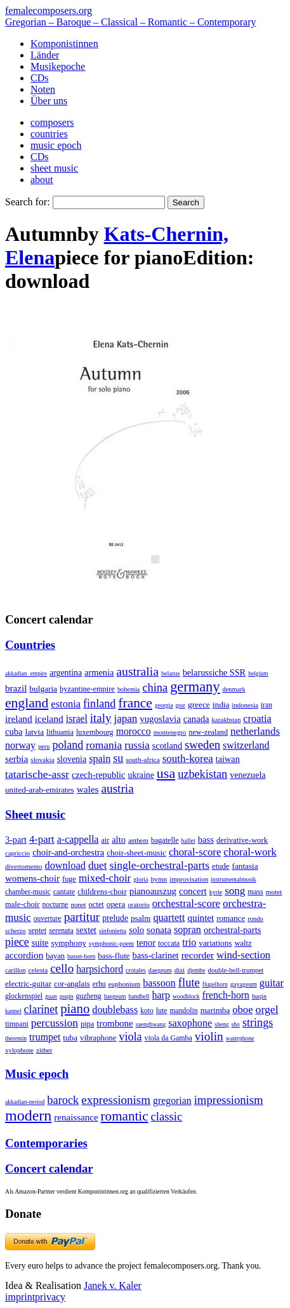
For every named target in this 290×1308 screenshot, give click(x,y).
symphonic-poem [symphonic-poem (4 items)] (111, 943)
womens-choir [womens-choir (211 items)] (32, 878)
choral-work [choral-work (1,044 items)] (250, 852)
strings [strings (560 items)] (257, 1022)
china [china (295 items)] (155, 687)
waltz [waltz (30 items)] (242, 943)
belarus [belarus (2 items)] (170, 673)
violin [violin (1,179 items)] (209, 1036)
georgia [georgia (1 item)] (164, 705)
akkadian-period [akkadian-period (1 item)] (24, 1101)
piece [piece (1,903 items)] (17, 942)
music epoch (55, 145)
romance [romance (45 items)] (230, 918)
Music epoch (37, 1073)
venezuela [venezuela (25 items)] (247, 775)
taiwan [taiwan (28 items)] (228, 759)
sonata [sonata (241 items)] (159, 929)
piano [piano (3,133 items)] (74, 1008)
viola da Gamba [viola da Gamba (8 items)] (168, 1037)
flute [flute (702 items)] (189, 982)
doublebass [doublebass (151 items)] (115, 1009)
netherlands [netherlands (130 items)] (255, 731)
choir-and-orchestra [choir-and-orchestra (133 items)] (68, 852)
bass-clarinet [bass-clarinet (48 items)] (156, 955)
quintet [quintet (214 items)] (200, 918)
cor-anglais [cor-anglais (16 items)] (72, 983)
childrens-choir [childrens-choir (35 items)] (101, 891)
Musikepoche (57, 66)
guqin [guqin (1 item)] (67, 996)
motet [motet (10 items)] (274, 892)
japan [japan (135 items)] (125, 718)
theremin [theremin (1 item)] (16, 1038)
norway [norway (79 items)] (20, 745)
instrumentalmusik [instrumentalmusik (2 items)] (233, 879)
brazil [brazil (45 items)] (16, 688)
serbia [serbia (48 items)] (16, 758)
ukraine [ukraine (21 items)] (141, 775)
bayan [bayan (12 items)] (55, 955)
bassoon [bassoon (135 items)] (159, 983)
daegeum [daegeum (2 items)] (160, 970)
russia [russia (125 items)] (136, 745)
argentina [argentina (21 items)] (65, 673)
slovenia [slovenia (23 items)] (72, 759)
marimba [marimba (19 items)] (215, 1010)
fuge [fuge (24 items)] (69, 879)
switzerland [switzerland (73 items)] (246, 745)
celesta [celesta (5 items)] (38, 970)
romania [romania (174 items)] (104, 745)
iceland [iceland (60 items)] (49, 718)
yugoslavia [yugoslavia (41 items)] (160, 719)
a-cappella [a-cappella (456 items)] (78, 839)
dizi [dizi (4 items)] (180, 970)
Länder (44, 55)
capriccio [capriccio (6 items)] (17, 853)
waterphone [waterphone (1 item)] (240, 1038)
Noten (42, 89)
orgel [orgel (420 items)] (267, 1009)
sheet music (54, 168)
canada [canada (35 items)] (196, 719)
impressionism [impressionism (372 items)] (228, 1100)
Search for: (27, 201)
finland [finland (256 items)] (99, 703)
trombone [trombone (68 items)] (114, 1023)
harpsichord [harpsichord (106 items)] (99, 969)
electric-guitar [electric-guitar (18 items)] (28, 983)
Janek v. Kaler (113, 1285)
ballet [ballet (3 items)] (188, 840)
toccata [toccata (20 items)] (169, 943)
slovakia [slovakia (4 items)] (42, 759)
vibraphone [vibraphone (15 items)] (98, 1037)
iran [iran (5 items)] (266, 705)
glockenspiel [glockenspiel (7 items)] (24, 996)
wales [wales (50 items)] (88, 789)
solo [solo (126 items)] (136, 930)
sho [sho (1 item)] (236, 1024)
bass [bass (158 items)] (206, 840)
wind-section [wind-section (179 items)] (243, 955)
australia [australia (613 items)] (137, 671)
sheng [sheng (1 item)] (221, 1024)
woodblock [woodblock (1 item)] (186, 996)
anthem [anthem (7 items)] (138, 840)
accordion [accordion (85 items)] (24, 955)
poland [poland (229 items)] (67, 745)
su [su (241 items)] (118, 758)
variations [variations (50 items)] (215, 943)
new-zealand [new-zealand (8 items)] (208, 732)
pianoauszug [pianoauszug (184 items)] (152, 891)
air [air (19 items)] (105, 840)
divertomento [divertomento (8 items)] (24, 866)
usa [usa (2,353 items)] (166, 773)
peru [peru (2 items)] (43, 746)
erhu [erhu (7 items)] (99, 984)
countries (49, 133)
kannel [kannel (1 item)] (13, 1010)
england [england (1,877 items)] (26, 703)
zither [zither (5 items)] (44, 1050)
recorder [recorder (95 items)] (197, 955)
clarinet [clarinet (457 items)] (41, 1009)
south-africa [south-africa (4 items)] (143, 759)
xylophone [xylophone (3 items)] (19, 1050)
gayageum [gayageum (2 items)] (243, 984)
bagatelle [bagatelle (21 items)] (165, 840)
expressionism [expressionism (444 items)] (115, 1100)
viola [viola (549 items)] (130, 1036)
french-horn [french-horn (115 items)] (225, 995)
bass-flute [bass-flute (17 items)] (113, 955)
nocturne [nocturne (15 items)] (55, 905)
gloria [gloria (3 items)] (140, 879)
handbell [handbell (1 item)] (138, 996)
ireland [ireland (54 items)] (18, 718)
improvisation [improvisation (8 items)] (188, 879)
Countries (30, 644)
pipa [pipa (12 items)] (87, 1023)
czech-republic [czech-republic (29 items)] (99, 775)
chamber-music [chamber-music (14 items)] (28, 892)
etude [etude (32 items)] (220, 866)
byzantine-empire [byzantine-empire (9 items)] (87, 689)
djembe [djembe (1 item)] (196, 970)
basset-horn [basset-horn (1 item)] (81, 956)
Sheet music (35, 814)
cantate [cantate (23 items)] (64, 891)
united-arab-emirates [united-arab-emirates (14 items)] (39, 789)
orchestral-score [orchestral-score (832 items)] (186, 903)
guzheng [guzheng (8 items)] (89, 995)
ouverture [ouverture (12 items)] (48, 918)
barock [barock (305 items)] (63, 1100)
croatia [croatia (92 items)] (257, 718)
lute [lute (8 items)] (162, 1010)
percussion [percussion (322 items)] (54, 1023)
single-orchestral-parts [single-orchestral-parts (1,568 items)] (159, 865)
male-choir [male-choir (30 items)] (22, 904)
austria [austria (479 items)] (118, 788)
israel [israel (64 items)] (77, 718)
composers (52, 122)
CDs (39, 77)
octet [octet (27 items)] (96, 904)
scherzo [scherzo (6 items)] (15, 930)
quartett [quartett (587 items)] (169, 917)
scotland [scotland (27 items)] (167, 745)
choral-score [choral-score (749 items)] (195, 852)
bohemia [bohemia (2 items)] (128, 689)
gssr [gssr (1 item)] (180, 705)
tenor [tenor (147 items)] (145, 942)
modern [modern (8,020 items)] (28, 1115)
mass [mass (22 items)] (255, 891)
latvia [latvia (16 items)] (34, 732)
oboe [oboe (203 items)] (242, 1010)
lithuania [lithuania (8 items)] (60, 732)
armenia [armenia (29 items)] (99, 672)
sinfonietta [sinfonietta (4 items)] (112, 930)
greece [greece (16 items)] (199, 704)
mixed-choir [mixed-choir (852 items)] (105, 878)
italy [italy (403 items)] (101, 718)
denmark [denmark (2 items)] (234, 689)
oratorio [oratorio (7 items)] (138, 904)
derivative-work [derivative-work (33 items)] (242, 840)
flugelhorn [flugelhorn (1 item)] (215, 984)
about (41, 179)
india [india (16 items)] (221, 704)
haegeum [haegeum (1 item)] (115, 996)
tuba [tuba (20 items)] (70, 1037)
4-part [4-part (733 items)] (42, 839)
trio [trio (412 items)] (189, 942)
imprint (20, 1296)
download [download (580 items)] (65, 865)
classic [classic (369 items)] (167, 1116)
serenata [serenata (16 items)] (61, 930)
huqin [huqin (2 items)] (259, 996)
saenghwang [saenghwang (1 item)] (151, 1024)
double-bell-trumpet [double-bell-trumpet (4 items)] (235, 970)
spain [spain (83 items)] (99, 758)
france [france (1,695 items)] (135, 703)
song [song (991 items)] (235, 891)
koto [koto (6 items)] (146, 1010)
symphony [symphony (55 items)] (68, 943)
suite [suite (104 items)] (40, 942)
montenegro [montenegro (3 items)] (170, 732)
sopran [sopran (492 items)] (187, 929)
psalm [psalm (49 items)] (141, 918)
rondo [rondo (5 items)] (255, 918)
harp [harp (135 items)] (160, 995)
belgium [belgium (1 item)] (258, 673)
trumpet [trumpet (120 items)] (44, 1037)
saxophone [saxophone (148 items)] (190, 1023)
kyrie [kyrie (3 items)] (215, 892)
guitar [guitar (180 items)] (272, 983)
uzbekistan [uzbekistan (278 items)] (202, 774)
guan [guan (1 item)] (51, 996)
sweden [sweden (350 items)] (202, 744)
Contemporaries (46, 1143)
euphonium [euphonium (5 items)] (125, 984)
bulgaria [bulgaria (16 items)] (43, 688)
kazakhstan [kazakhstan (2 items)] (226, 719)
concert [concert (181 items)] (193, 891)
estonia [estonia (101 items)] (66, 704)
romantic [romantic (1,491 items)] (124, 1116)
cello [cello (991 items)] (62, 968)
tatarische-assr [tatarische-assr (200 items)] (37, 774)
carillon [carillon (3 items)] (15, 970)
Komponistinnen (64, 43)
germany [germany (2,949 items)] (195, 687)
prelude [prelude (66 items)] (115, 918)
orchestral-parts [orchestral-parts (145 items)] (232, 930)
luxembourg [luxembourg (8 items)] (95, 732)
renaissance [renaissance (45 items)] (76, 1117)
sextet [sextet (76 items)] (86, 930)
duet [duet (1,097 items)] (97, 865)
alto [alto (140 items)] (119, 840)
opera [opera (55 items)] (116, 904)
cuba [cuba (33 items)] (13, 731)
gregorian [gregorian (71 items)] (172, 1100)
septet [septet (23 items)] (38, 930)
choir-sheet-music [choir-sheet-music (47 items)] (136, 852)
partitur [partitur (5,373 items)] (82, 916)
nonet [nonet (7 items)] (78, 904)
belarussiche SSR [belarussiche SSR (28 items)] (214, 672)
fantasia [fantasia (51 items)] (245, 866)
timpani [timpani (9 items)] (17, 1023)
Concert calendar (49, 1168)
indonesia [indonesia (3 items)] (245, 705)
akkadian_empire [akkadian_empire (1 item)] (26, 673)
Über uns (48, 100)
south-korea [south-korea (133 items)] (187, 759)
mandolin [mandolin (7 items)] (184, 1011)
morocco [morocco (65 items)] (133, 731)
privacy (50, 1296)
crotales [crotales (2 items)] (136, 970)
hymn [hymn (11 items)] (158, 879)
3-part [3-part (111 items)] (16, 840)
